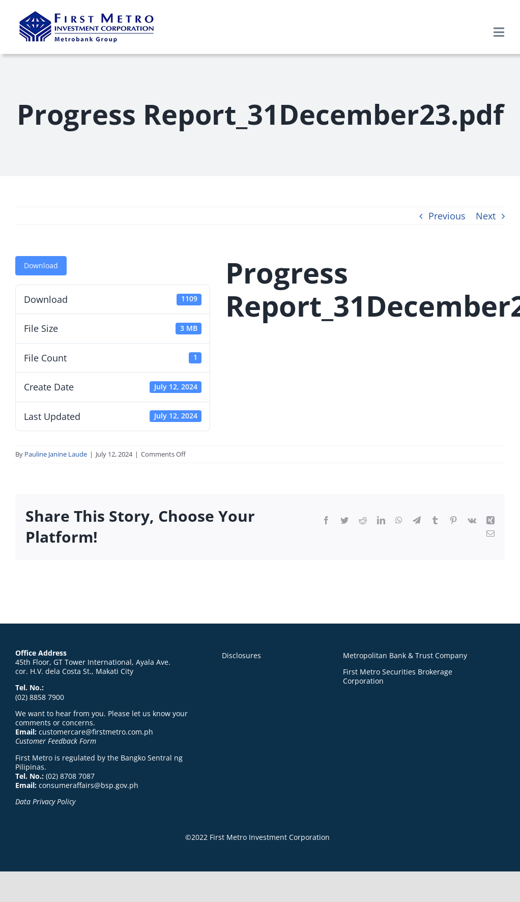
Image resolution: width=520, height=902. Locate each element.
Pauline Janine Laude (55, 454)
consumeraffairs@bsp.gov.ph (88, 785)
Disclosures (241, 655)
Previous (447, 216)
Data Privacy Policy (45, 801)
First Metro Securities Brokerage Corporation (397, 676)
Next (486, 216)
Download (41, 265)
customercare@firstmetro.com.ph (96, 732)
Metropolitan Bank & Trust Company (405, 655)
